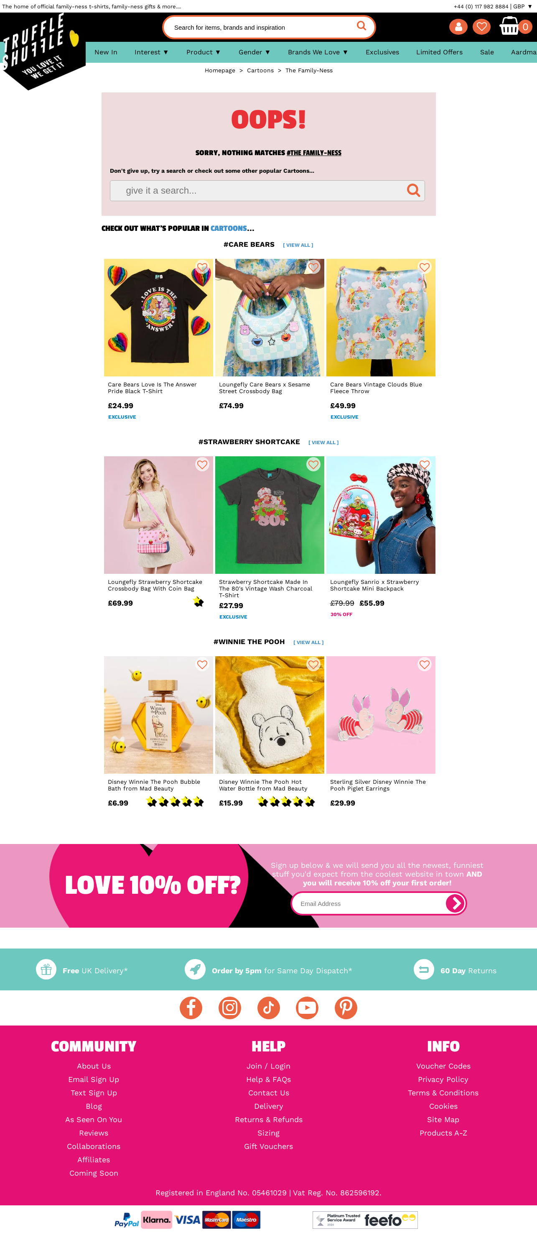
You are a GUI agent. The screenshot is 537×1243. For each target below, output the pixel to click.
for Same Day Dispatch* (268, 970)
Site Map (443, 1119)
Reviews (93, 1133)
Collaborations (93, 1146)
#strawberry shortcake (269, 441)
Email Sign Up (93, 1079)
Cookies (443, 1106)
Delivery (268, 1106)
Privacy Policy (443, 1079)
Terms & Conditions (443, 1093)
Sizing (268, 1133)
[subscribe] (455, 903)
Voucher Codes (443, 1066)
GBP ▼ (523, 6)
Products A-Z (443, 1133)
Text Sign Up (94, 1093)
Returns (455, 970)
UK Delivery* (82, 970)
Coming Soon (93, 1173)
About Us (94, 1066)
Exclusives (382, 52)
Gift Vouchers (268, 1146)
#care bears (268, 244)
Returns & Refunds (269, 1119)
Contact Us (268, 1093)
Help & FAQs (268, 1079)
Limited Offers (439, 52)
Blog (94, 1106)
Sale (487, 52)
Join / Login (268, 1066)
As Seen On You (93, 1119)
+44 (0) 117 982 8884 (481, 6)
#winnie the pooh (269, 641)
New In (105, 52)
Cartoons (229, 228)
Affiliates (93, 1160)
